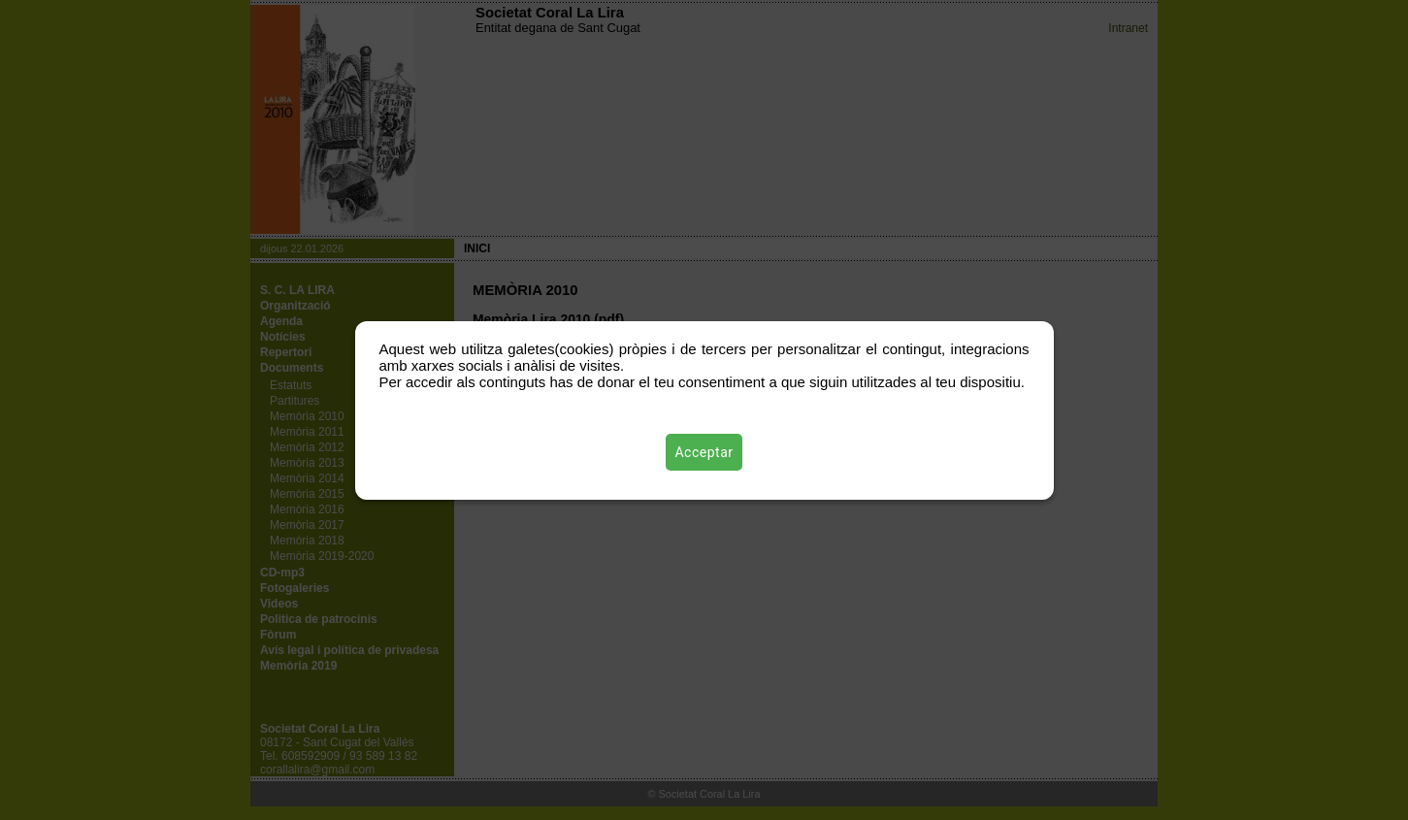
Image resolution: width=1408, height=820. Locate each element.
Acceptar (704, 452)
